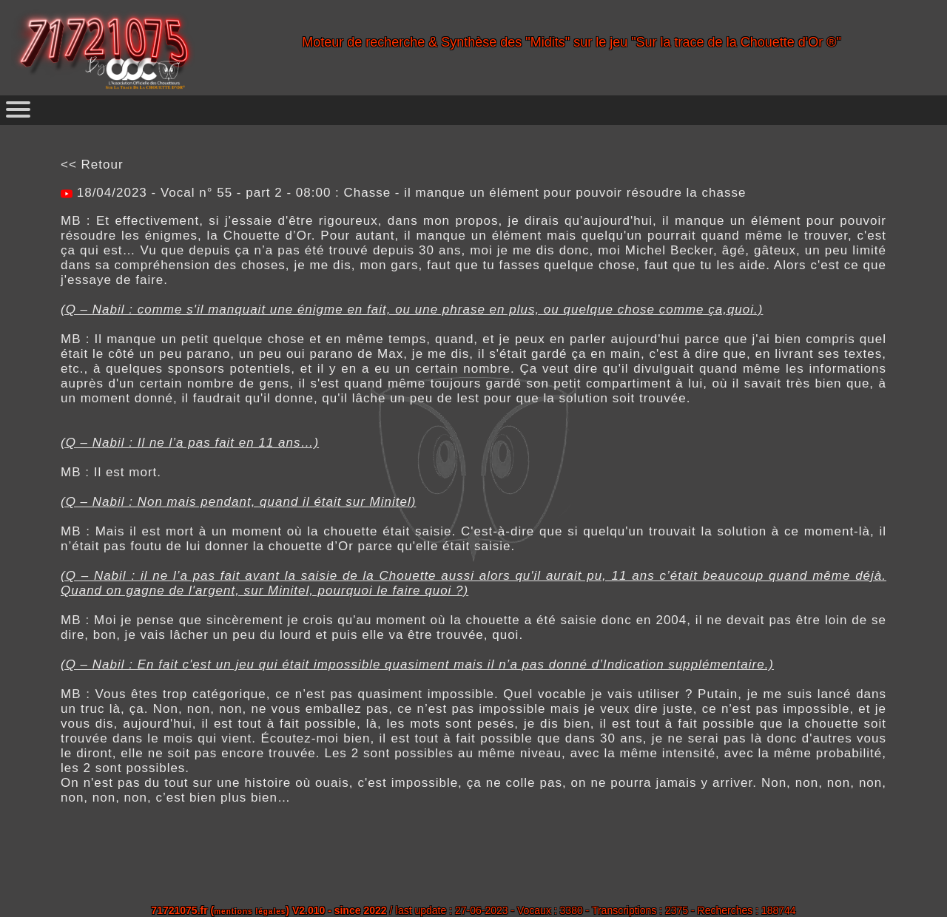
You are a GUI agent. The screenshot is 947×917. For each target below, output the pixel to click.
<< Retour (92, 165)
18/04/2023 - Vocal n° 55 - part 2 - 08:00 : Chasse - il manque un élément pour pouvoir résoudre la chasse (409, 193)
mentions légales (250, 911)
